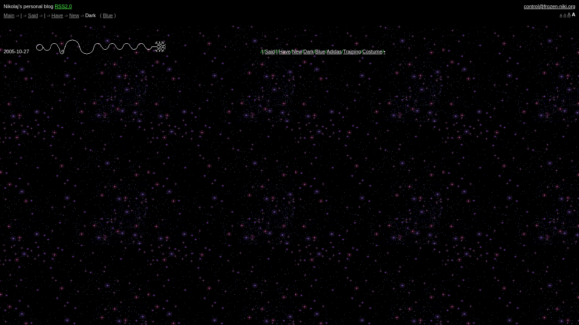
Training (352, 51)
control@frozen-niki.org (549, 6)
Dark (309, 51)
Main (9, 15)
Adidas (334, 51)
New (74, 15)
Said (33, 15)
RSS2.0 (63, 6)
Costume (372, 51)
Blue (108, 15)
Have (57, 15)
